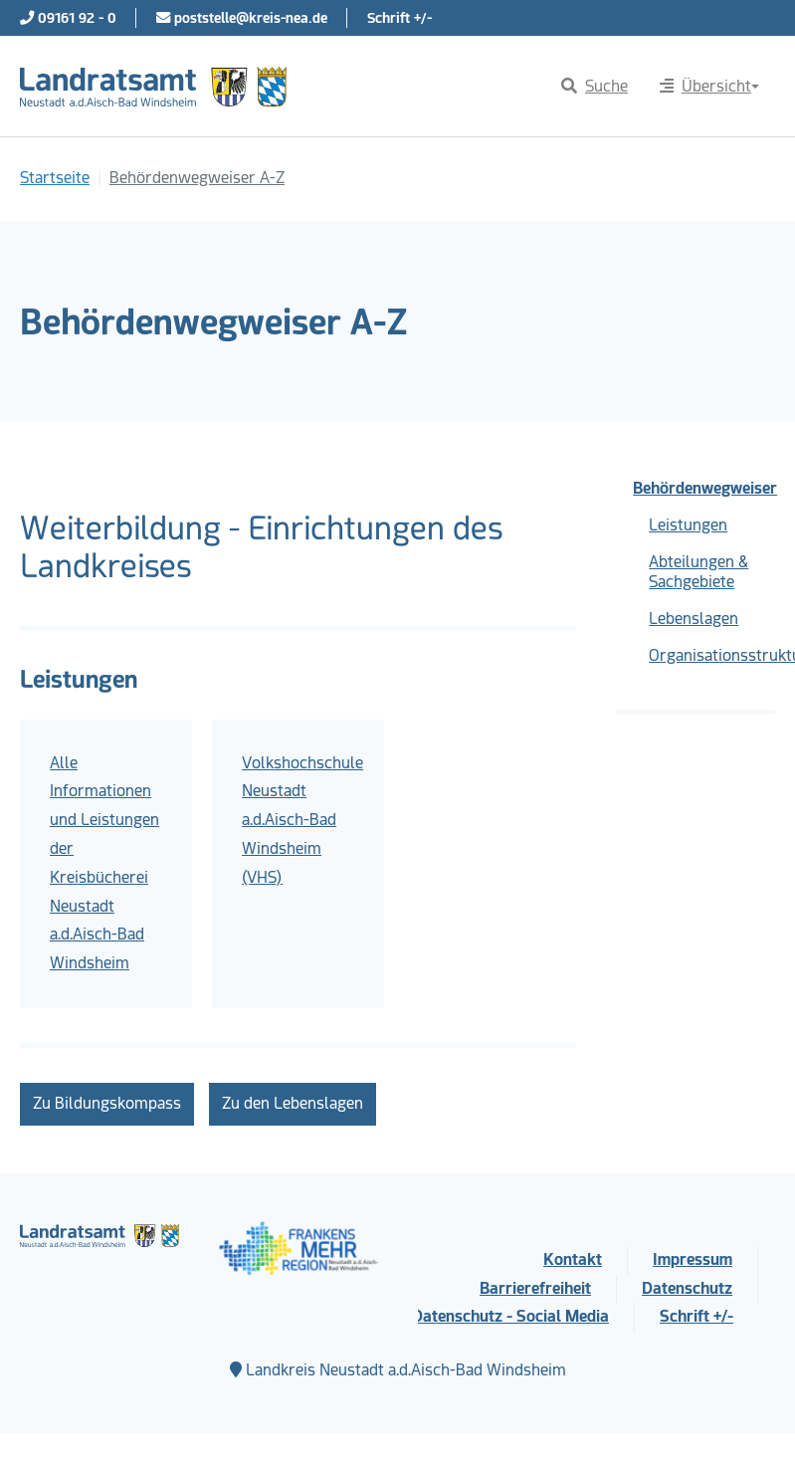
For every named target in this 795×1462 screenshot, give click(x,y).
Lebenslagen (693, 618)
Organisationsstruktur (712, 655)
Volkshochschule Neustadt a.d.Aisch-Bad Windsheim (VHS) (302, 820)
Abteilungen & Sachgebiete (698, 571)
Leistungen (688, 525)
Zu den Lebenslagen (292, 1103)
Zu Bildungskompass (107, 1103)
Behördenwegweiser (704, 488)
